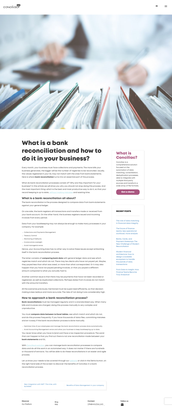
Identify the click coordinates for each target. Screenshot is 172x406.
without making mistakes (61, 192)
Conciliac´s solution (35, 345)
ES (157, 6)
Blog (56, 403)
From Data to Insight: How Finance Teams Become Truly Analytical (127, 282)
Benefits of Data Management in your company (85, 385)
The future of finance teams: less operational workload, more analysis (127, 241)
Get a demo (127, 202)
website (73, 361)
